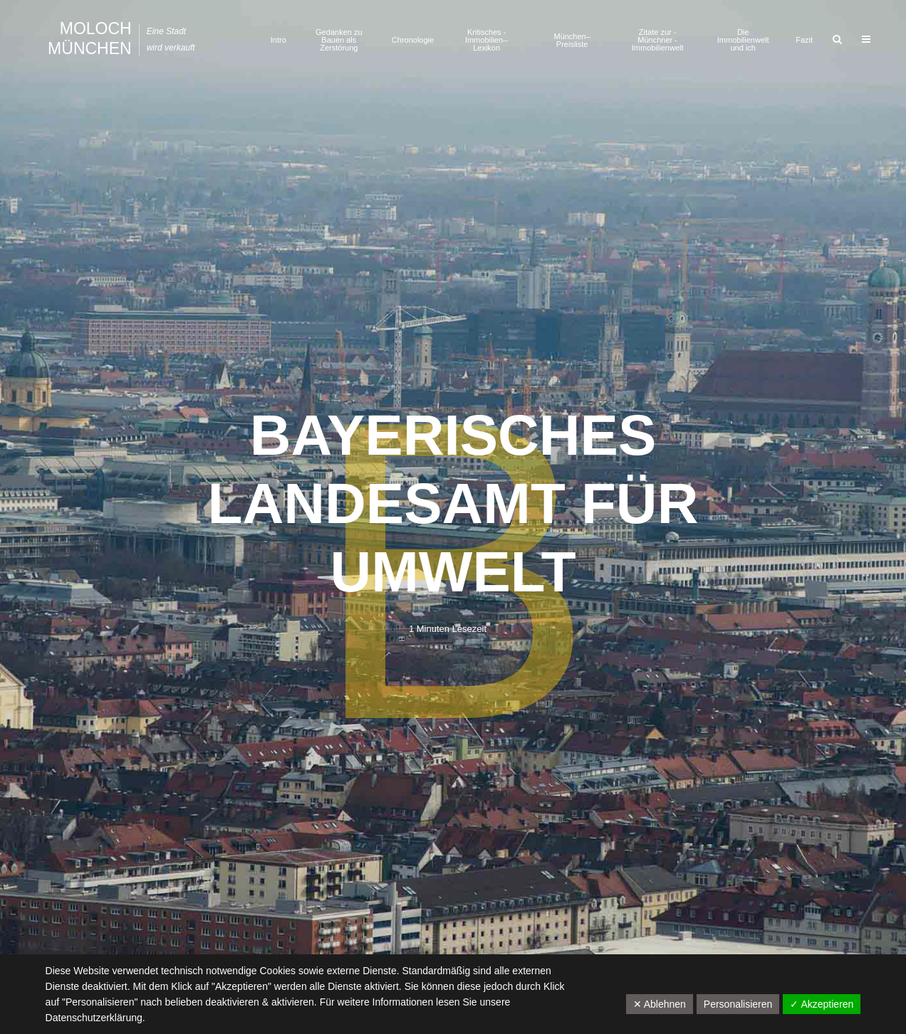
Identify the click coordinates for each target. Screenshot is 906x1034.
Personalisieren (738, 1004)
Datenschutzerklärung (94, 1017)
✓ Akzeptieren (821, 1004)
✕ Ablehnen (659, 1004)
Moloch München (90, 38)
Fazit (804, 40)
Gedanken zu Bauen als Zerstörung (339, 40)
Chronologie (413, 40)
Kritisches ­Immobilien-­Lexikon (487, 40)
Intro (278, 40)
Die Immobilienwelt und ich (743, 40)
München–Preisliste (571, 40)
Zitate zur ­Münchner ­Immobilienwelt (658, 40)
